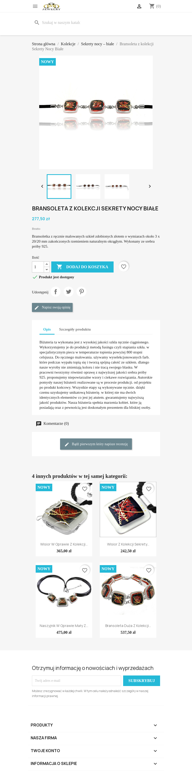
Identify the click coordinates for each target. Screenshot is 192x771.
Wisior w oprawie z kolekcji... (64, 544)
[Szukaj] (58, 23)
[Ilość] (38, 267)
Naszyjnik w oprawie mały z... (64, 625)
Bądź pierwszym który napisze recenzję (96, 444)
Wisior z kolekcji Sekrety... (128, 544)
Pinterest (81, 292)
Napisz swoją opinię (52, 307)
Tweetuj (69, 292)
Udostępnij (56, 292)
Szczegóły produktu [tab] (75, 329)
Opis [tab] (47, 329)
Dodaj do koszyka (82, 267)
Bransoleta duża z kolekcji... (128, 625)
